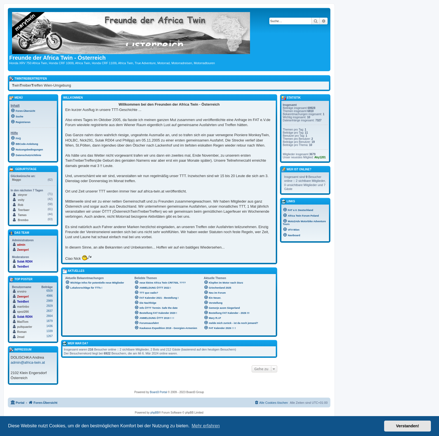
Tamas (22, 215)
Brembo (23, 220)
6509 (49, 290)
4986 (49, 295)
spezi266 (23, 311)
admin (21, 244)
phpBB (154, 412)
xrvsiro (21, 291)
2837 (49, 310)
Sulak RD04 (24, 261)
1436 (49, 326)
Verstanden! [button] (407, 426)
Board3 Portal (158, 392)
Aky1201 (320, 157)
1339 (49, 331)
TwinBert (23, 266)
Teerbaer (24, 210)
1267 (49, 336)
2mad (20, 336)
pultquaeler (24, 326)
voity (21, 199)
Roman (22, 331)
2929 (49, 305)
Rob (20, 205)
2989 (49, 300)
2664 (49, 315)
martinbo (23, 306)
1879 (49, 321)
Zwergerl (23, 249)
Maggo (16, 179)
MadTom (22, 321)
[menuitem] (33, 110)
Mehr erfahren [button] (206, 425)
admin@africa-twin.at (28, 362)
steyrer (22, 194)
